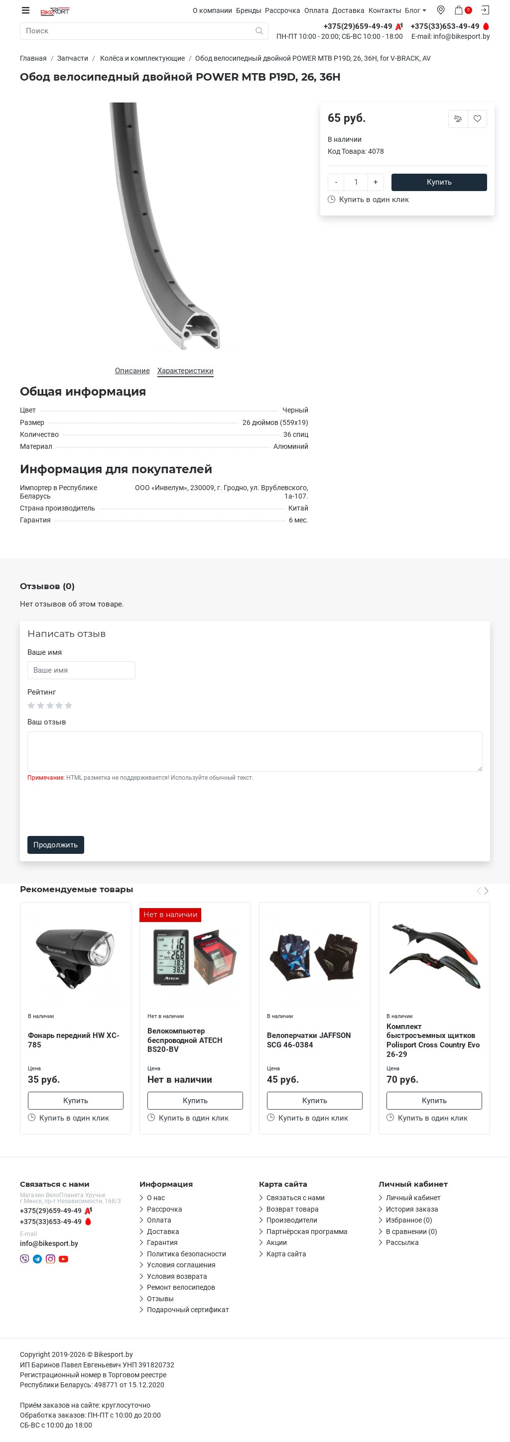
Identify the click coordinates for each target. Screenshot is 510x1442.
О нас (156, 1199)
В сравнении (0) (411, 1232)
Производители (291, 1221)
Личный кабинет (413, 1199)
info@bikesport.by (461, 36)
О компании (215, 10)
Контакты (387, 10)
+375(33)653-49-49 (51, 1223)
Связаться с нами (295, 1199)
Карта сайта (286, 1254)
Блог (415, 10)
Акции (276, 1243)
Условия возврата (177, 1277)
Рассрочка (285, 10)
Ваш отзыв (46, 722)
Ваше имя (44, 652)
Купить (439, 182)
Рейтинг (41, 692)
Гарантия (162, 1243)
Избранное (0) (409, 1221)
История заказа (412, 1210)
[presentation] (103, 809)
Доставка (351, 10)
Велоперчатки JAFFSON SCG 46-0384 (309, 1040)
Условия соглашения (181, 1266)
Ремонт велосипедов (181, 1288)
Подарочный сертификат (188, 1311)
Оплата (319, 10)
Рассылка (402, 1243)
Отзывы (160, 1299)
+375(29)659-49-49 (51, 1211)
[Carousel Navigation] (482, 890)
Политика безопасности (186, 1254)
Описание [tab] (132, 370)
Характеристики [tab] (185, 370)
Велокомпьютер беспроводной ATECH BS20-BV (185, 1040)
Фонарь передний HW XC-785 (74, 1040)
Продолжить (55, 844)
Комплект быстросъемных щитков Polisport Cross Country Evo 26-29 (433, 1040)
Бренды (251, 10)
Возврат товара (292, 1210)
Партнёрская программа (307, 1232)
